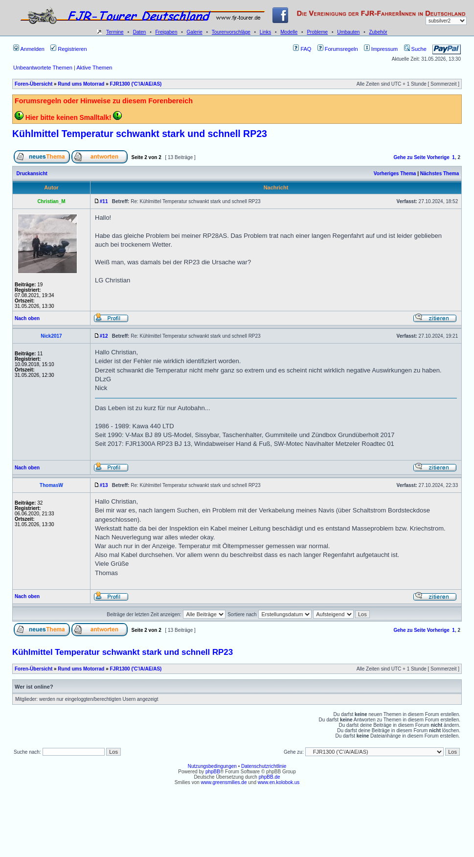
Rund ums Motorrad (81, 84)
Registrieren (68, 49)
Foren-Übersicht (33, 84)
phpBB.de (269, 777)
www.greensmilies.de (224, 782)
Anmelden (29, 49)
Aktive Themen (94, 67)
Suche (415, 49)
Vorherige (438, 157)
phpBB (212, 771)
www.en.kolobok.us (279, 782)
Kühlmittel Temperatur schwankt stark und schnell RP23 (139, 133)
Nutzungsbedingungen (212, 766)
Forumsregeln (337, 49)
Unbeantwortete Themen (42, 67)
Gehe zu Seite (409, 157)
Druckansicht (32, 173)
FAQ (302, 49)
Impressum (381, 49)
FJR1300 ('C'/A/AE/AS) (135, 84)
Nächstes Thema (439, 173)
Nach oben (27, 318)
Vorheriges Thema (395, 173)
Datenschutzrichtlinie (263, 766)
